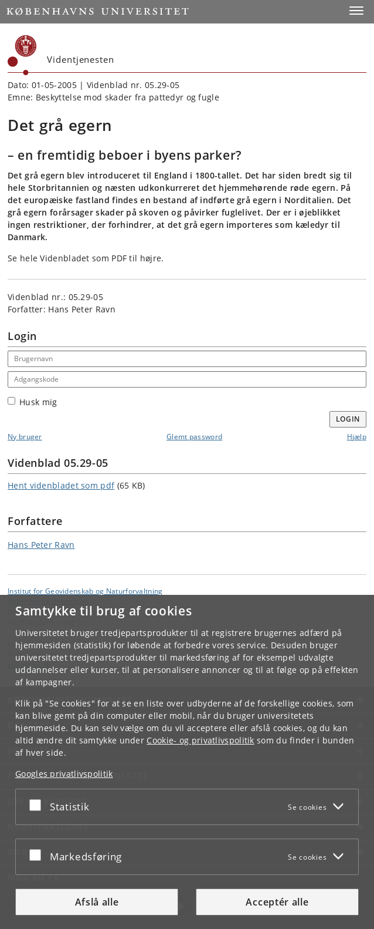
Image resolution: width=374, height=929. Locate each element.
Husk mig (32, 402)
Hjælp (357, 437)
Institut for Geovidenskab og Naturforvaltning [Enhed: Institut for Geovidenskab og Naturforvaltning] (85, 590)
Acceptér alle (277, 902)
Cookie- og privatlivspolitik (200, 740)
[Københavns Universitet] (22, 55)
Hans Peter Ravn (41, 544)
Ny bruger (25, 437)
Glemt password (194, 437)
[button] (356, 10)
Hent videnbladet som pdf (61, 485)
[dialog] (187, 762)
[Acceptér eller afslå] (38, 804)
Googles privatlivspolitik (64, 773)
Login (348, 419)
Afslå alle (97, 902)
